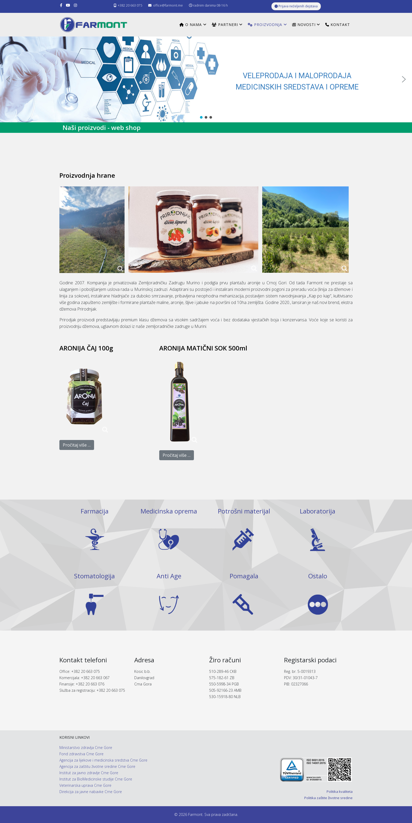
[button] (8, 79)
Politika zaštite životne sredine (328, 797)
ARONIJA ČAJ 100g (86, 348)
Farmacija (95, 511)
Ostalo (317, 576)
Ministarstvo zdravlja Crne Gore (85, 747)
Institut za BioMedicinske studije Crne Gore (95, 779)
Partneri (225, 24)
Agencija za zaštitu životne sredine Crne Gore (97, 766)
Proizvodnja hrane (87, 175)
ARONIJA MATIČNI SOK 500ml (203, 348)
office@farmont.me (168, 5)
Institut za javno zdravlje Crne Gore (88, 772)
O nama (190, 24)
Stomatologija (94, 576)
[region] (206, 79)
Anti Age (169, 576)
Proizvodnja (265, 24)
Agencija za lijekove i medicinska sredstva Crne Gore (103, 760)
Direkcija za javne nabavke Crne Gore (90, 791)
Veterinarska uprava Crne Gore (85, 785)
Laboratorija (317, 511)
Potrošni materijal (244, 511)
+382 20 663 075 (130, 5)
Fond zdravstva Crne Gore (81, 753)
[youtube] (68, 5)
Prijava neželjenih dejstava (296, 6)
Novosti (304, 24)
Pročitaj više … (77, 445)
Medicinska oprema (169, 511)
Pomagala (244, 576)
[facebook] (61, 5)
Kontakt (337, 24)
